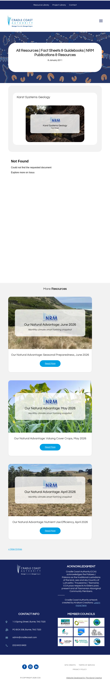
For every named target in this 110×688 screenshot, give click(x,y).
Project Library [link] (59, 5)
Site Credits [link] (70, 665)
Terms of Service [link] (87, 665)
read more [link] (50, 363)
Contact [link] (73, 5)
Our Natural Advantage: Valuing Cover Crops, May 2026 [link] (50, 438)
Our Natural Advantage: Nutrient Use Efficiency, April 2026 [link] (50, 522)
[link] (50, 323)
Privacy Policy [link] (80, 669)
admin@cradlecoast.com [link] (24, 637)
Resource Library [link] (41, 5)
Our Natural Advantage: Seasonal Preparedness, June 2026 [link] (50, 354)
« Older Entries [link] (15, 549)
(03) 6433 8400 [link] (19, 645)
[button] (101, 21)
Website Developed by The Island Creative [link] (84, 678)
